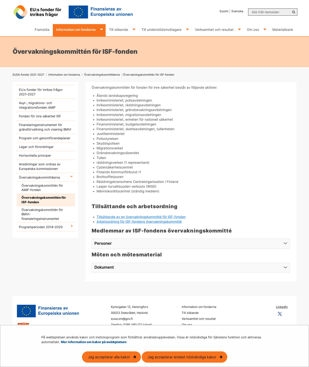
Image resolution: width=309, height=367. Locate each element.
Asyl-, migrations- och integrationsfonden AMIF (37, 105)
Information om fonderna (63, 74)
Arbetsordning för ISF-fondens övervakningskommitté (139, 222)
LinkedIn (282, 307)
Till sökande (190, 313)
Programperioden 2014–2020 (41, 227)
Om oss (187, 325)
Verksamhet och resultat (199, 319)
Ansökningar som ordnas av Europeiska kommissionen (39, 166)
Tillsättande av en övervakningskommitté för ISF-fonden (141, 217)
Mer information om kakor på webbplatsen (94, 342)
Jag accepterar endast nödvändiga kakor (182, 357)
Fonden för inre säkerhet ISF (40, 116)
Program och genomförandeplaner (44, 138)
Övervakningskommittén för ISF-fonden (43, 200)
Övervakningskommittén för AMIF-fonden (42, 188)
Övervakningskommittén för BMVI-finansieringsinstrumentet (42, 214)
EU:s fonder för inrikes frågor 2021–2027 (41, 92)
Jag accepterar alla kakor (109, 357)
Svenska (237, 11)
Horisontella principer (35, 155)
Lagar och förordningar (36, 147)
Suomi (224, 11)
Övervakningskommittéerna (101, 74)
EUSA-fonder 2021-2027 (28, 74)
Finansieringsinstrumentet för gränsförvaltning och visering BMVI (45, 127)
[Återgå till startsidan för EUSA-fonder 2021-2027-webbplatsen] (77, 12)
